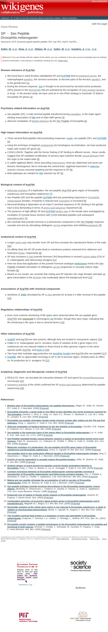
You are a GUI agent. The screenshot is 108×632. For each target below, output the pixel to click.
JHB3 (23, 294)
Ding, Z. (23, 49)
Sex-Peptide (87, 222)
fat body (37, 277)
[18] (22, 388)
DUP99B (65, 76)
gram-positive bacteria (93, 90)
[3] (63, 117)
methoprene (80, 263)
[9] (100, 225)
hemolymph (35, 90)
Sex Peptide (63, 121)
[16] (47, 350)
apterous (94, 166)
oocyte (56, 225)
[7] (51, 194)
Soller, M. (6, 49)
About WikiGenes (63, 539)
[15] (100, 339)
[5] (8, 141)
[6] (38, 159)
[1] (27, 83)
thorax (21, 253)
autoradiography (15, 218)
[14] (62, 322)
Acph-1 (40, 350)
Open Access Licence (79, 539)
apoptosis (93, 225)
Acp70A (30, 70)
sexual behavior (90, 155)
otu (52, 319)
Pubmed (44, 408)
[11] (54, 260)
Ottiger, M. (41, 49)
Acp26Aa (57, 353)
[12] (90, 277)
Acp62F (11, 339)
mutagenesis (47, 145)
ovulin (70, 138)
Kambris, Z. (78, 49)
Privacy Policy (94, 539)
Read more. (63, 61)
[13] (9, 298)
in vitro (30, 256)
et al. (14, 49)
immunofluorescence (93, 377)
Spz (41, 86)
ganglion (28, 79)
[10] (9, 246)
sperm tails (21, 242)
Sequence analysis (17, 384)
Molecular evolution (17, 190)
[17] (104, 353)
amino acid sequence (54, 208)
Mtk (33, 117)
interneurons (58, 162)
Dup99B (11, 357)
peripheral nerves (88, 76)
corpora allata (89, 256)
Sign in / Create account (99, 1)
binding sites (61, 211)
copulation (75, 114)
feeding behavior (40, 121)
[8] (85, 201)
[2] (31, 97)
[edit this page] (99, 24)
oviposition (64, 201)
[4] (85, 121)
